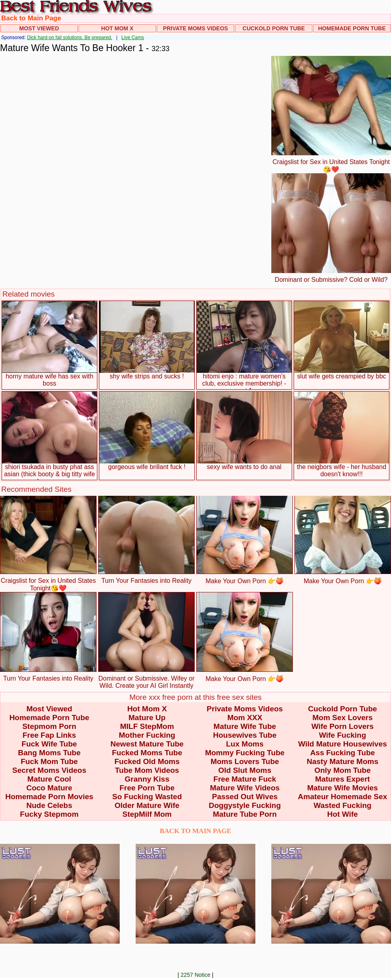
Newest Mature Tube (147, 744)
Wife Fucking (342, 735)
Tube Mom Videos (147, 770)
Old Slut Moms (244, 770)
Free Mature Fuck (244, 779)
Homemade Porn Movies (49, 796)
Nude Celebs (49, 805)
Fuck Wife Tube (49, 744)
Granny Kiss (147, 779)
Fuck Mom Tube (49, 761)
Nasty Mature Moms (343, 761)
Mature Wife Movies (342, 788)
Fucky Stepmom (49, 814)
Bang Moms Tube (49, 752)
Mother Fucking (147, 735)
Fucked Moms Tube (147, 752)
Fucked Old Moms (147, 761)
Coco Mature (49, 788)
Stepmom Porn (49, 726)
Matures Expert (342, 779)
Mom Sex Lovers (342, 717)
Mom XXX (245, 717)
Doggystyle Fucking (245, 805)
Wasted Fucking (342, 805)
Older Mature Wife (147, 805)
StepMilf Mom (147, 814)
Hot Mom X (117, 28)
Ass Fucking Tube (342, 752)
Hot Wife (342, 814)
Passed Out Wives (245, 796)
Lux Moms (245, 744)
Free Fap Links (49, 735)
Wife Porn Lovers (342, 726)
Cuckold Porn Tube (274, 28)
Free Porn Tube (147, 788)
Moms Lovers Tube (245, 761)
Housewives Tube (244, 735)
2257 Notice (196, 975)
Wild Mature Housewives (342, 744)
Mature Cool (49, 779)
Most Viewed (39, 28)
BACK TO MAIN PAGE (195, 831)
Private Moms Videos (195, 28)
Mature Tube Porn (244, 814)
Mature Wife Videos (245, 788)
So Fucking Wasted (147, 796)
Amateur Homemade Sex (342, 796)
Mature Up (147, 717)
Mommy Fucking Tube (244, 752)
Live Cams (132, 37)
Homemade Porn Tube (352, 28)
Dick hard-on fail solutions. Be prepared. (69, 37)
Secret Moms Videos (49, 770)
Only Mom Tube (342, 770)
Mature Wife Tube (244, 726)
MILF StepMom (147, 726)
